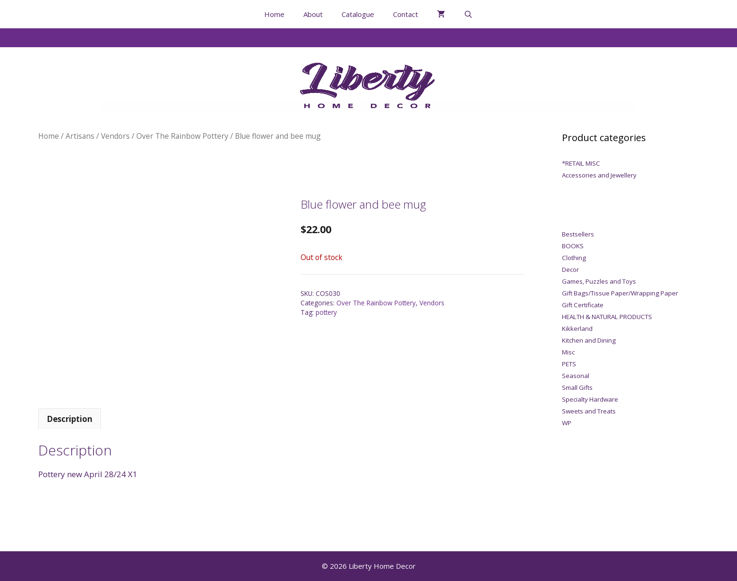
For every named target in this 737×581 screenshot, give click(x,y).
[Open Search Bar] (468, 14)
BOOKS (573, 246)
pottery (326, 312)
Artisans (80, 136)
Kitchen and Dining (589, 340)
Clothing (574, 257)
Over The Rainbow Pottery (182, 136)
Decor (570, 269)
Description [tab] (69, 418)
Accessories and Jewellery (599, 175)
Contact (405, 14)
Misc (568, 352)
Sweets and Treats (589, 411)
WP (566, 423)
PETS (569, 364)
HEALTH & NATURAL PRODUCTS (607, 316)
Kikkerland (577, 328)
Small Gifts (577, 387)
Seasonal (575, 375)
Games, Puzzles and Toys (599, 281)
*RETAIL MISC (581, 163)
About (313, 14)
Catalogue (358, 14)
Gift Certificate (582, 305)
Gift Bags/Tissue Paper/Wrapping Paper (620, 293)
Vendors (115, 136)
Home (274, 14)
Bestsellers (578, 234)
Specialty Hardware (590, 399)
